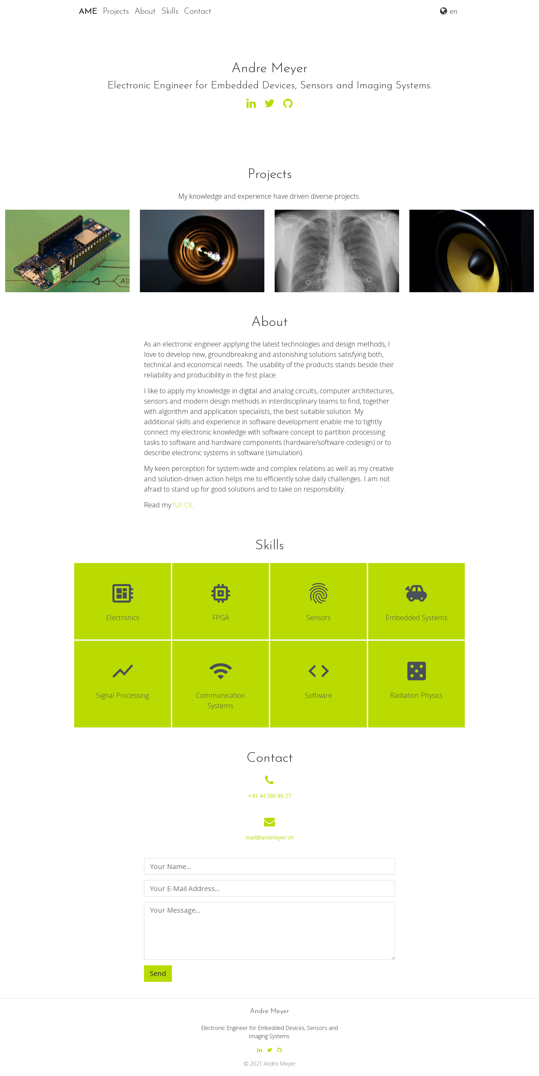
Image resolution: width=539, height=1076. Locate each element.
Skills (169, 12)
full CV (182, 504)
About (145, 12)
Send (158, 973)
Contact (197, 12)
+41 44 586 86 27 (269, 796)
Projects (116, 12)
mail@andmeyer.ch (269, 837)
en (449, 11)
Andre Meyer (269, 1011)
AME (88, 12)
